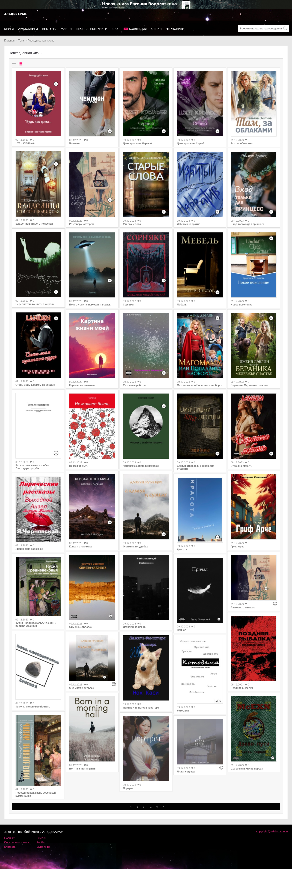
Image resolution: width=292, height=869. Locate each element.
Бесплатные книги (91, 28)
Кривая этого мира (80, 546)
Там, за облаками (241, 143)
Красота (182, 549)
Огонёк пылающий (134, 627)
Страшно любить (241, 465)
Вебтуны (49, 28)
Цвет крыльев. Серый (190, 143)
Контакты (10, 846)
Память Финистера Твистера (141, 707)
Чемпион (74, 143)
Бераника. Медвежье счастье (249, 385)
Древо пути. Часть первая (247, 768)
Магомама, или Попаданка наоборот (199, 385)
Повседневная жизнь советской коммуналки (35, 794)
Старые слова (132, 224)
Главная (9, 40)
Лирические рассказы (29, 548)
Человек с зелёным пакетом (141, 465)
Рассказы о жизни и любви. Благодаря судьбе (32, 467)
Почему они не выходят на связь (90, 304)
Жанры (66, 28)
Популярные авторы (17, 842)
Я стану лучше (186, 771)
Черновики (175, 28)
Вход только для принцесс (247, 224)
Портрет (128, 788)
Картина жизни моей (82, 385)
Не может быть (78, 465)
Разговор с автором (81, 224)
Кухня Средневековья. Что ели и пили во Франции (35, 624)
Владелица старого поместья (34, 223)
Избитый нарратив (188, 224)
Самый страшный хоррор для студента (195, 467)
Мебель (182, 304)
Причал (181, 630)
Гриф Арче (237, 546)
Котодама (183, 710)
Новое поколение (241, 304)
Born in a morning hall (82, 768)
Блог (115, 28)
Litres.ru (42, 838)
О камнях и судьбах (81, 688)
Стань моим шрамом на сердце (35, 384)
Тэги (21, 40)
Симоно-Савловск (80, 627)
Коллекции (138, 28)
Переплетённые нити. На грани (34, 304)
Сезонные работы (134, 385)
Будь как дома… (25, 143)
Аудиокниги (28, 28)
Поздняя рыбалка (242, 688)
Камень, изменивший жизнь (32, 706)
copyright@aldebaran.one (272, 831)
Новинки (9, 838)
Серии (156, 28)
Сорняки (128, 304)
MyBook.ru (43, 846)
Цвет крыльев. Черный (137, 143)
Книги (9, 28)
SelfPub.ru (43, 842)
